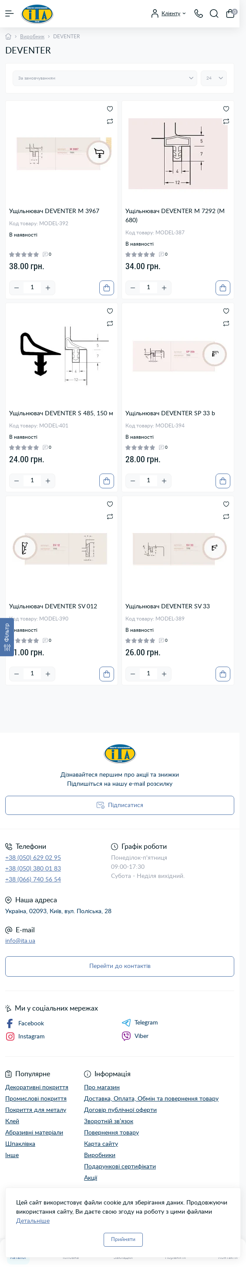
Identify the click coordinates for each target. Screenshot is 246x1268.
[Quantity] (32, 287)
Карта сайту (101, 1144)
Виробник (32, 36)
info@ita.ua (20, 941)
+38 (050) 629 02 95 (33, 858)
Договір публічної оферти (120, 1110)
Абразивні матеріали (34, 1133)
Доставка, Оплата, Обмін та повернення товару (151, 1099)
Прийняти (123, 1239)
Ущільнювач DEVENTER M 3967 (54, 211)
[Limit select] (214, 78)
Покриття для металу (35, 1110)
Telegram (139, 1023)
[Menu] (9, 13)
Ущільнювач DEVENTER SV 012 (53, 607)
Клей (12, 1121)
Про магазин (102, 1087)
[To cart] (106, 287)
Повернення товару (111, 1133)
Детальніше (33, 1221)
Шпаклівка (20, 1144)
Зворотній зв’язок (108, 1121)
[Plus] (48, 288)
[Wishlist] (110, 108)
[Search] (214, 13)
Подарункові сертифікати (120, 1167)
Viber (134, 1036)
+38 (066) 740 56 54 (33, 880)
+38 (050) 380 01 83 (33, 869)
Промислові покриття (36, 1099)
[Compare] (110, 120)
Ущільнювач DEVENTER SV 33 (167, 607)
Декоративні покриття (36, 1087)
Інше (12, 1155)
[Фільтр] (7, 637)
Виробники (99, 1155)
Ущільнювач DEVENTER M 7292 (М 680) (175, 216)
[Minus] (17, 288)
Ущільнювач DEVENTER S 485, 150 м (61, 413)
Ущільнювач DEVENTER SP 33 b (170, 413)
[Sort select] (105, 78)
